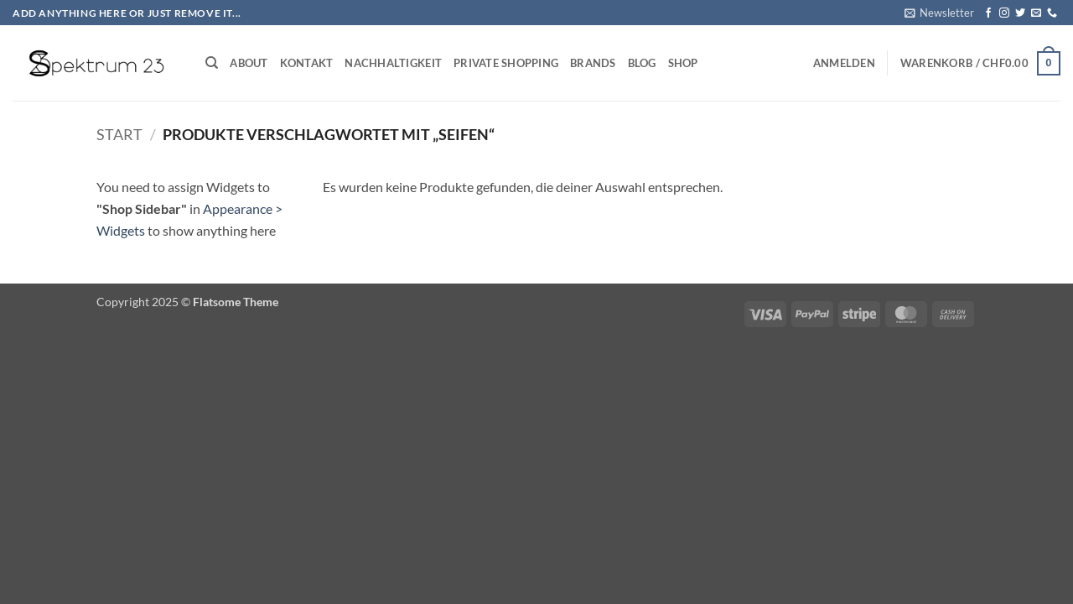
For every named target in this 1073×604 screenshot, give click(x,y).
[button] (939, 12)
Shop (683, 63)
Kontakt (307, 63)
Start (119, 134)
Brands (593, 63)
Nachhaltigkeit (393, 63)
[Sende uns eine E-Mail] (1036, 13)
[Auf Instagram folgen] (1004, 13)
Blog (642, 63)
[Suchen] (211, 63)
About (248, 63)
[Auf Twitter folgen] (1020, 13)
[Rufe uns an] (1052, 13)
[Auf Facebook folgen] (988, 13)
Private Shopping (506, 63)
